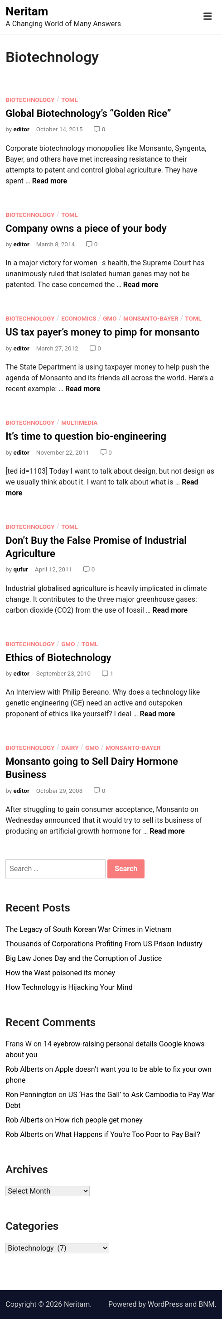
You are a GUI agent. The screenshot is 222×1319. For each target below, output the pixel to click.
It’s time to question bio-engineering (85, 436)
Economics (78, 318)
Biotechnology (29, 99)
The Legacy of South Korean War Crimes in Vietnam (88, 929)
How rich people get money (99, 1120)
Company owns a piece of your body (85, 228)
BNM (206, 1304)
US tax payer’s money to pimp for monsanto (102, 332)
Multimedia (79, 422)
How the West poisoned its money (60, 973)
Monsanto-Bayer (151, 318)
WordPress (165, 1304)
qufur (21, 569)
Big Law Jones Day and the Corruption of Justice (83, 958)
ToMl (69, 99)
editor (21, 129)
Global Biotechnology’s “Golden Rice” (88, 113)
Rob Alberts (24, 1069)
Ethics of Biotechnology (58, 657)
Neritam (26, 11)
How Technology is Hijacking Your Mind (68, 987)
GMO (109, 318)
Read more (50, 181)
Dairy (69, 747)
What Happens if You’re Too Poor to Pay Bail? (127, 1134)
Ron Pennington (31, 1094)
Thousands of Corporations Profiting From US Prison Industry (104, 944)
